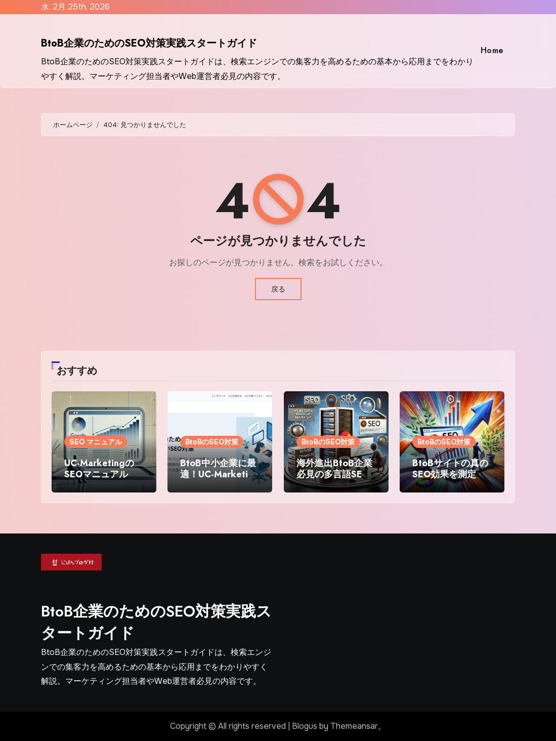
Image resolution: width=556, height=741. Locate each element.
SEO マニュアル (95, 441)
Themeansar (354, 726)
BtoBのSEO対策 (211, 441)
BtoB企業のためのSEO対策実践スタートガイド (149, 43)
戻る (278, 289)
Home (492, 50)
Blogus (304, 726)
